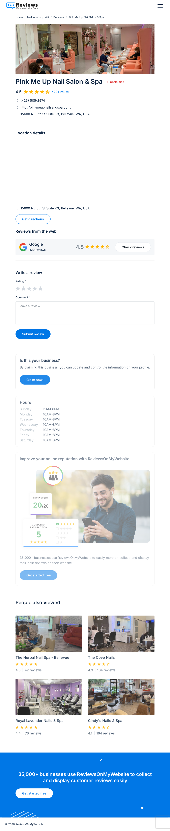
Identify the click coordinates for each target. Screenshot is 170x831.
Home (19, 17)
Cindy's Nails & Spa (105, 722)
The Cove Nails (101, 659)
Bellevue (58, 17)
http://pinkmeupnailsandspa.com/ (46, 107)
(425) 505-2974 (33, 100)
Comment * (23, 297)
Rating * (21, 281)
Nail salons (34, 17)
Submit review (33, 334)
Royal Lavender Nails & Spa (39, 722)
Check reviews (133, 247)
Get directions (33, 219)
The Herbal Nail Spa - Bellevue (42, 659)
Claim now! (35, 381)
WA (47, 17)
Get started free (34, 795)
